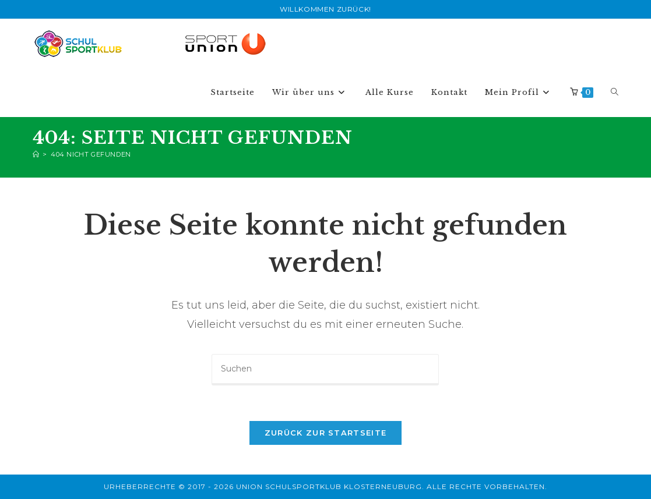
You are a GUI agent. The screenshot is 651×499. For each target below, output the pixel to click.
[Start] (36, 154)
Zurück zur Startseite (325, 432)
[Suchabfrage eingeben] (325, 369)
